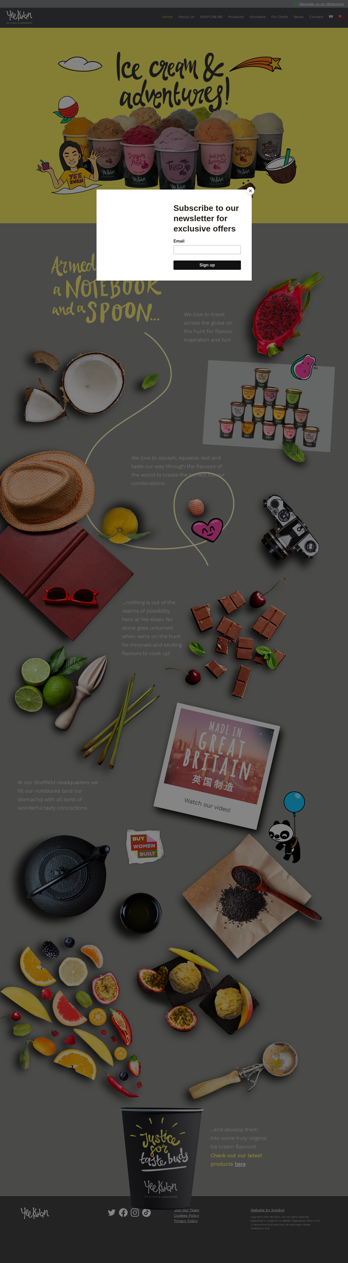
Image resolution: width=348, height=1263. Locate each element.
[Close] (250, 191)
